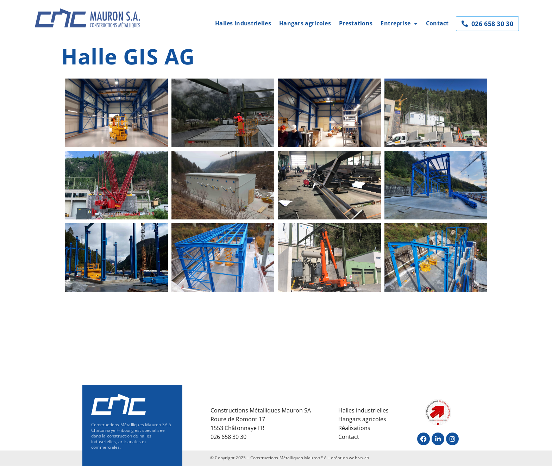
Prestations (355, 23)
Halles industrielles (243, 23)
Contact (437, 23)
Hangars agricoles (305, 23)
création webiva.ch (350, 458)
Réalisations (354, 428)
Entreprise (399, 23)
